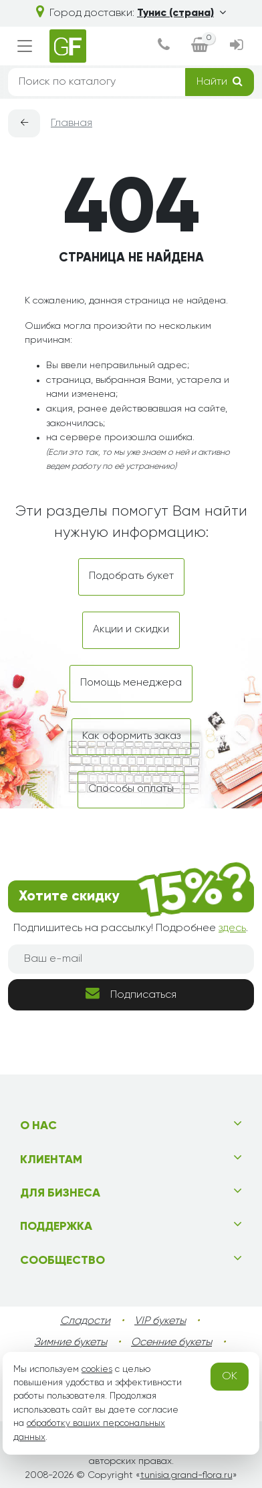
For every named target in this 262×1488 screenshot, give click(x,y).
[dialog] (163, 46)
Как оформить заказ (131, 736)
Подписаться (131, 993)
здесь (232, 928)
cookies (97, 1369)
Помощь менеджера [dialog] (131, 683)
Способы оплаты (131, 789)
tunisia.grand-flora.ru (186, 1475)
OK (229, 1376)
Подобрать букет (131, 576)
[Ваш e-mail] (131, 959)
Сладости (85, 1321)
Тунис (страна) (181, 13)
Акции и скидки (131, 629)
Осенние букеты (171, 1342)
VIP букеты (160, 1321)
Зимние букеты (70, 1342)
